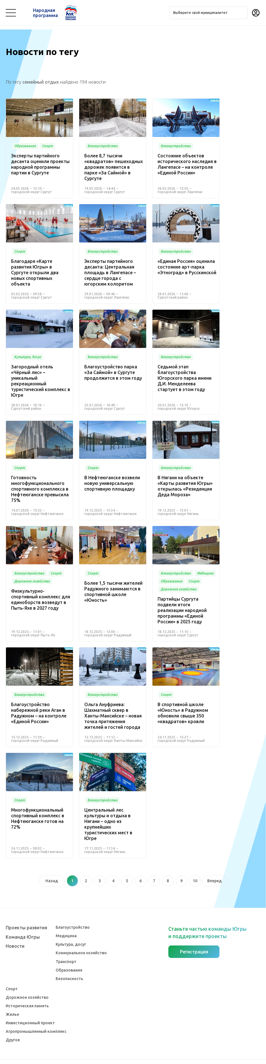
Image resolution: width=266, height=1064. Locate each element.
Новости (15, 934)
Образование (69, 958)
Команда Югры (23, 925)
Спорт (12, 977)
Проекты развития (26, 916)
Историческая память (27, 994)
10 (195, 659)
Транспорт (66, 950)
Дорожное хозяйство (27, 985)
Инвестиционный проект (30, 1011)
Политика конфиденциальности (131, 1056)
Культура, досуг (71, 933)
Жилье (12, 1003)
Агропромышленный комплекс (36, 1020)
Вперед (214, 659)
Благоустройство (73, 916)
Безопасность (69, 967)
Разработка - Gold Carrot (237, 1056)
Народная (45, 13)
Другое (13, 1028)
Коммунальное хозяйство (81, 941)
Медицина (66, 924)
